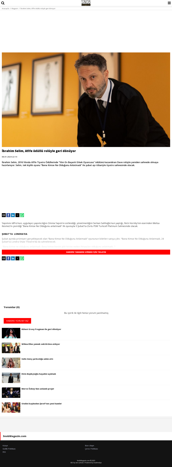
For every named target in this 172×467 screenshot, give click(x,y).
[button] (4, 215)
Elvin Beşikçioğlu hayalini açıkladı (29, 378)
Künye (5, 445)
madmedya (98, 463)
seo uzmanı (80, 463)
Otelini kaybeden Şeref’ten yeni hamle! (32, 407)
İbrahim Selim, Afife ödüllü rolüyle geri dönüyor (37, 8)
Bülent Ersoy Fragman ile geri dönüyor (31, 333)
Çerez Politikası (91, 448)
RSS (4, 452)
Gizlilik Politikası (9, 448)
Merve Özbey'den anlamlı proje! (28, 392)
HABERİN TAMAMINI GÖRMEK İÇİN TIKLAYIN (86, 252)
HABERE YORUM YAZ (17, 320)
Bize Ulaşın (89, 445)
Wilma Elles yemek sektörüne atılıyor (31, 348)
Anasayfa (5, 8)
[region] (86, 30)
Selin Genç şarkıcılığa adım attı (27, 363)
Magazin (15, 8)
